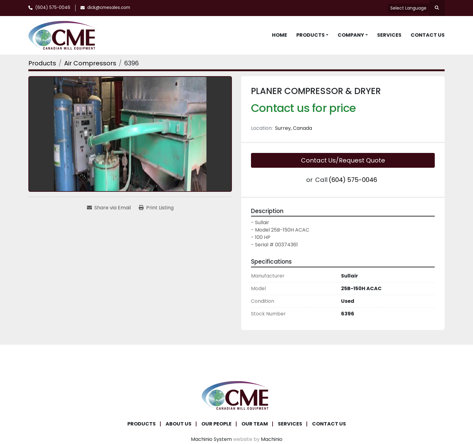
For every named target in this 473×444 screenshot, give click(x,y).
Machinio (271, 439)
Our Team (254, 423)
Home (279, 35)
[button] (312, 35)
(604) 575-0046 (52, 7)
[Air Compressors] (90, 63)
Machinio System (211, 439)
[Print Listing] (156, 208)
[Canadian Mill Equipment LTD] (236, 395)
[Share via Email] (109, 208)
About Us (178, 423)
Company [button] (351, 35)
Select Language (408, 8)
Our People (216, 423)
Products (310, 35)
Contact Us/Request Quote (343, 160)
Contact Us (428, 35)
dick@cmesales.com (108, 7)
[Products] (42, 63)
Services (389, 35)
